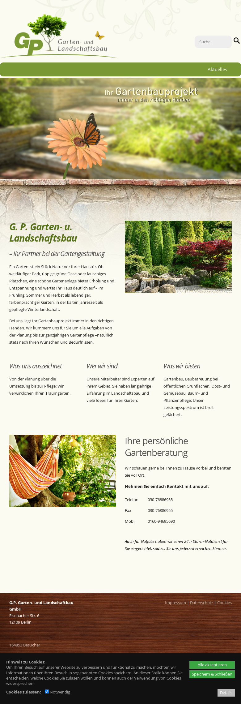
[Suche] (213, 42)
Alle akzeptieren (212, 665)
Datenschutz (201, 602)
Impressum (175, 602)
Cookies (224, 602)
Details (226, 692)
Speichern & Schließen (212, 674)
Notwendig (57, 692)
